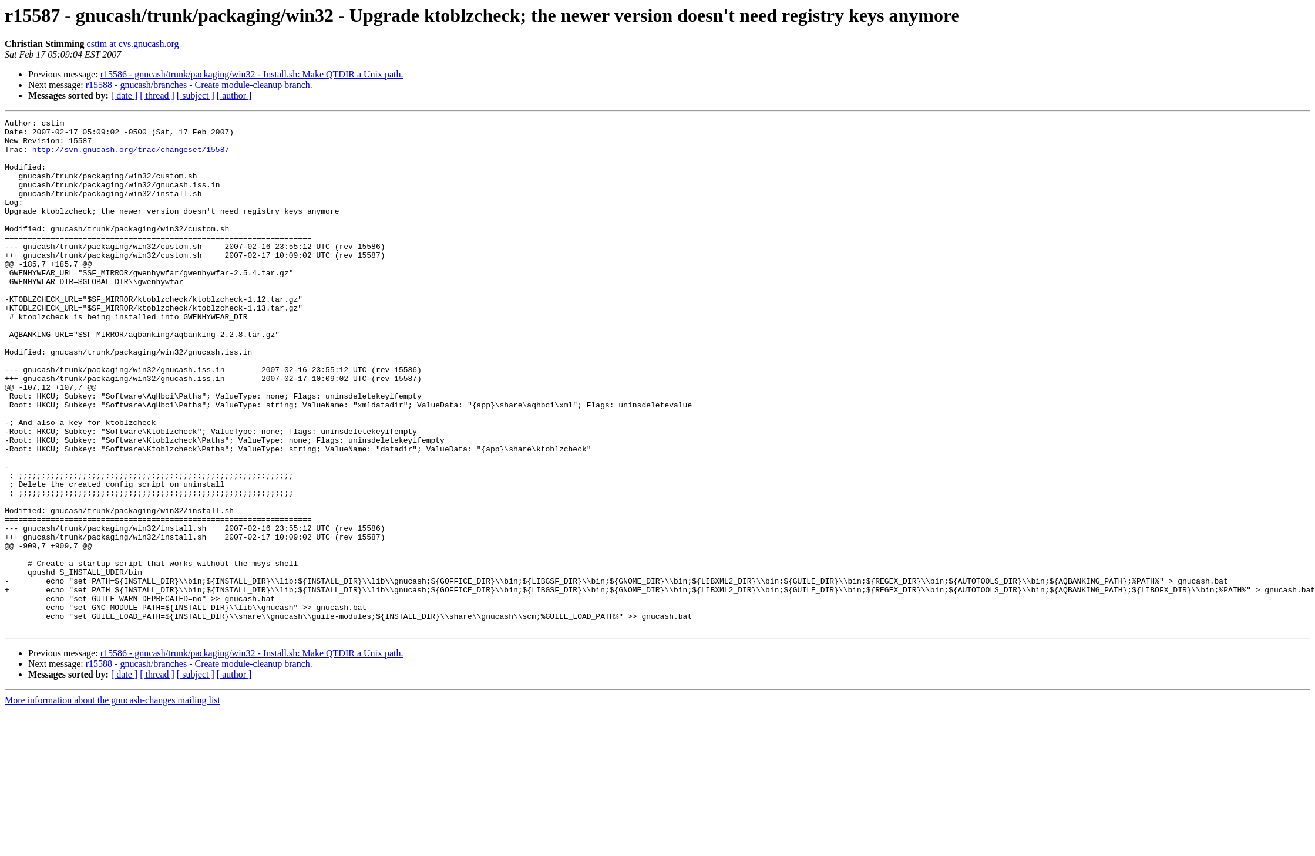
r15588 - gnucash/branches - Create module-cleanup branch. (199, 85)
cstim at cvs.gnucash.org (133, 44)
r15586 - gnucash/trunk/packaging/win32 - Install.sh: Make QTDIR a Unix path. (251, 74)
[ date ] (124, 95)
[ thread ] (157, 95)
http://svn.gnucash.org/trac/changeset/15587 (130, 156)
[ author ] (234, 95)
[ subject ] (195, 95)
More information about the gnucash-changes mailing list (112, 802)
